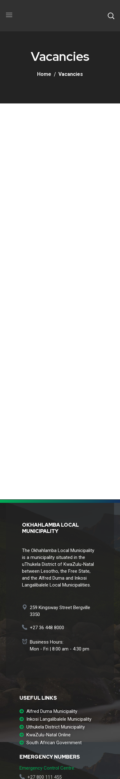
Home (44, 74)
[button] (111, 15)
